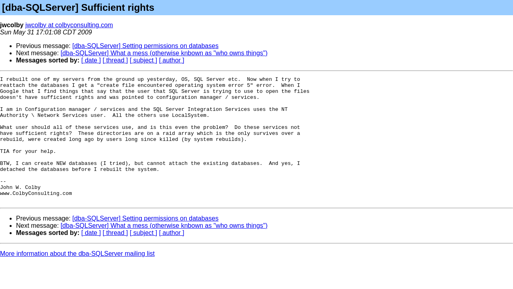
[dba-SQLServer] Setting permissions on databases (146, 45)
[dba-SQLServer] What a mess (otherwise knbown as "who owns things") (164, 53)
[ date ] (91, 60)
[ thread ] (115, 60)
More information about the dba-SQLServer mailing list (77, 278)
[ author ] (171, 60)
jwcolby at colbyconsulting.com (69, 25)
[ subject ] (143, 60)
